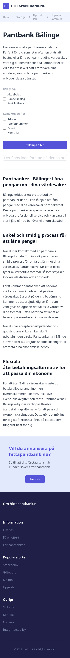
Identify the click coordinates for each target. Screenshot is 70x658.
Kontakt (8, 615)
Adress (11, 119)
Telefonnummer (17, 123)
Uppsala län (38, 17)
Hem (6, 17)
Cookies (8, 622)
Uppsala (8, 587)
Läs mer (35, 479)
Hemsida (13, 132)
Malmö (8, 580)
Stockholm (10, 565)
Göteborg (9, 572)
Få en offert (11, 537)
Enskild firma (15, 103)
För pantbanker (14, 545)
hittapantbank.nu (24, 6)
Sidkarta (9, 607)
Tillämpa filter (35, 145)
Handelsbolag (16, 99)
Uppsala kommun (56, 17)
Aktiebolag (14, 94)
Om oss (8, 530)
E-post (11, 128)
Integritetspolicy (14, 630)
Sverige (21, 17)
